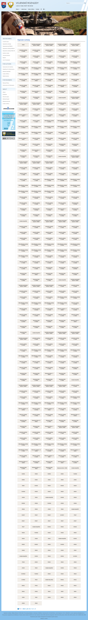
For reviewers (7, 80)
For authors (7, 64)
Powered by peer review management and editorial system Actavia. (44, 616)
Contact (37, 9)
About (17, 9)
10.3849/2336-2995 (82, 614)
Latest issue (23, 9)
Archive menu (7, 39)
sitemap (42, 618)
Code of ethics (31, 9)
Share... (20, 609)
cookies (46, 618)
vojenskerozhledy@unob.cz (78, 613)
